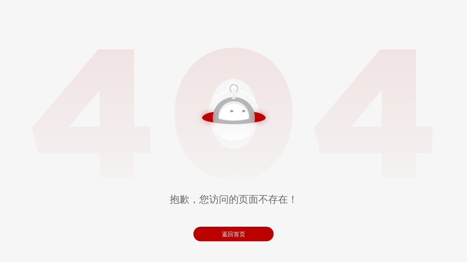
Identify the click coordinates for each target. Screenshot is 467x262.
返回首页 (233, 234)
